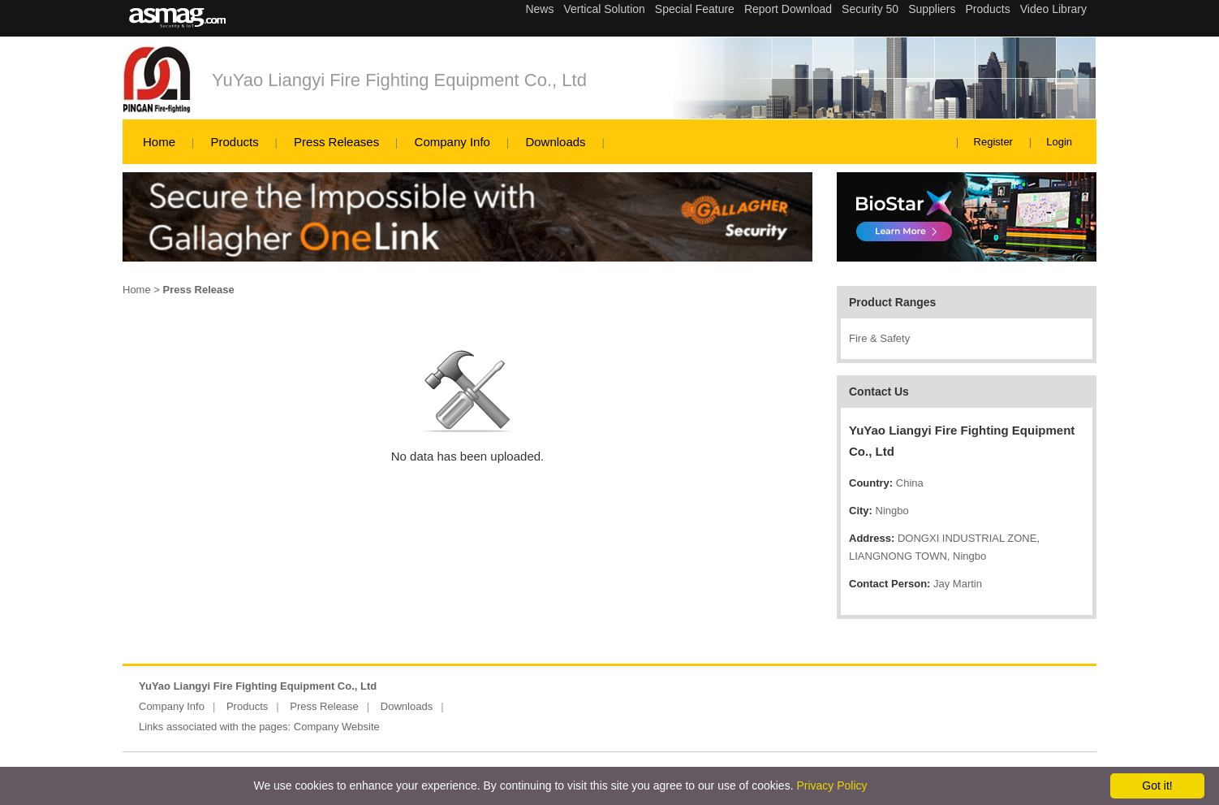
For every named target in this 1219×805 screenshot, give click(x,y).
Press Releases (336, 142)
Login (1059, 142)
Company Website (337, 727)
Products (234, 142)
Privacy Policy (831, 785)
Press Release (324, 706)
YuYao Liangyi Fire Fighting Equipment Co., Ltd (399, 80)
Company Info (452, 142)
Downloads (555, 142)
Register (993, 142)
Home (159, 142)
